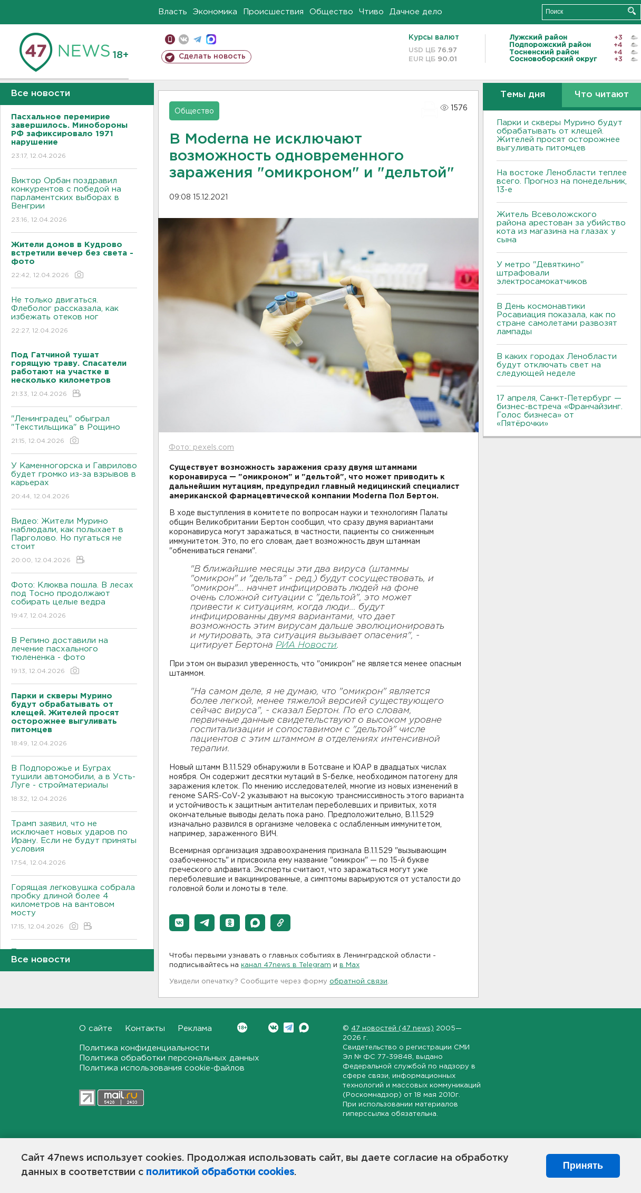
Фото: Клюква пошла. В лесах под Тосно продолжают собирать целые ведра (74, 601)
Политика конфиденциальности (144, 1048)
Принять (583, 1165)
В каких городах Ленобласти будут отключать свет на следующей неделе (557, 365)
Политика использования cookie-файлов (162, 1068)
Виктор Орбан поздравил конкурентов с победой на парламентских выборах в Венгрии (74, 200)
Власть (172, 11)
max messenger (211, 39)
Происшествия (273, 11)
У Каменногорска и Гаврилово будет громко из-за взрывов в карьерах (74, 481)
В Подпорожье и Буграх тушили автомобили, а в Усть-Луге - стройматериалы (74, 784)
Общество (331, 11)
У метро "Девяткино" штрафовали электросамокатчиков (542, 273)
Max (304, 1027)
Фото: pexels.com (201, 447)
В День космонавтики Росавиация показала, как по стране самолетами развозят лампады (557, 319)
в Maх (349, 965)
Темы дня (522, 95)
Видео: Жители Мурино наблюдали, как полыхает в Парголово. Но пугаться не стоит (74, 541)
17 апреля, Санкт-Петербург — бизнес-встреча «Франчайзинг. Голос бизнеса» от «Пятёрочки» (560, 411)
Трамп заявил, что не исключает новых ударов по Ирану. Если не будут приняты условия (74, 843)
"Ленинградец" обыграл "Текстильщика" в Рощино (74, 430)
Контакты (145, 1028)
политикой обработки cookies (220, 1172)
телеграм (197, 39)
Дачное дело (416, 11)
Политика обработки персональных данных (169, 1058)
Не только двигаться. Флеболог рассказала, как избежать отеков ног (74, 316)
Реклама (195, 1028)
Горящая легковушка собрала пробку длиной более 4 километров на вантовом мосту (74, 907)
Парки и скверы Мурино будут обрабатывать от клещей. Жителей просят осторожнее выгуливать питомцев (560, 135)
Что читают (602, 95)
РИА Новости (306, 645)
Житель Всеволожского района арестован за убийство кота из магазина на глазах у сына (561, 227)
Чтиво (371, 11)
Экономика (215, 11)
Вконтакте (242, 1027)
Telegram (289, 1027)
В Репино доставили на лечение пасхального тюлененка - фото (74, 656)
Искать (632, 11)
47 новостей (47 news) (392, 1028)
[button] (179, 922)
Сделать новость (212, 56)
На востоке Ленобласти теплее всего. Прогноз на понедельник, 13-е (562, 181)
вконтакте (184, 39)
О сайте (95, 1028)
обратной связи (358, 981)
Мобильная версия (170, 39)
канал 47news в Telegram (286, 965)
